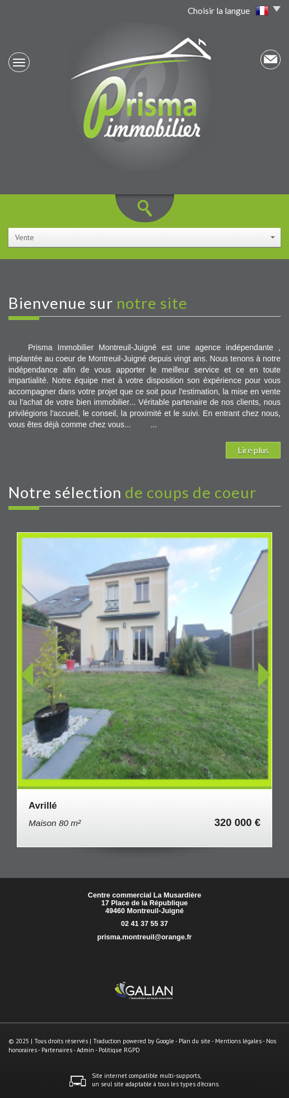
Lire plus (253, 450)
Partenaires (56, 1050)
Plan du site (195, 1041)
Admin (85, 1050)
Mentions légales (238, 1041)
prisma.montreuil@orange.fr (144, 937)
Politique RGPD (119, 1050)
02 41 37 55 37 (144, 924)
